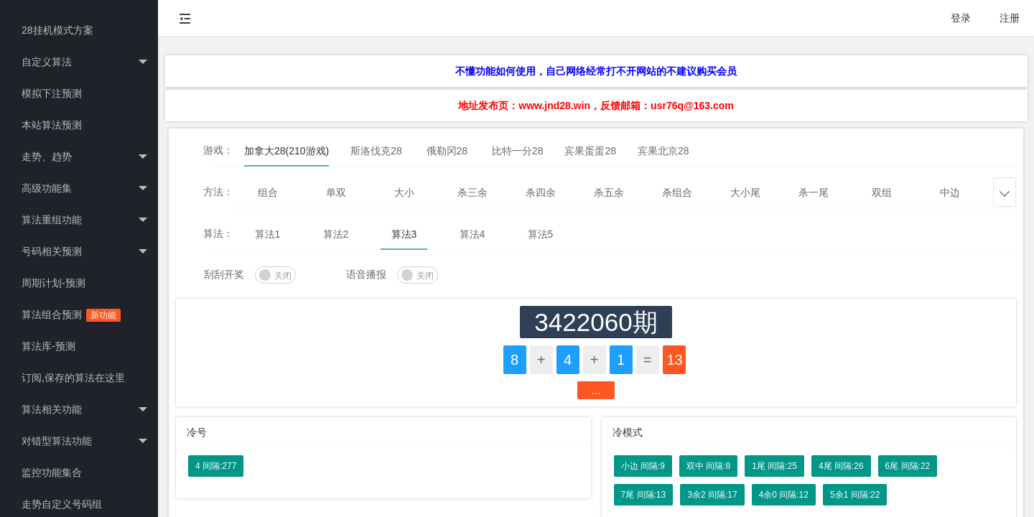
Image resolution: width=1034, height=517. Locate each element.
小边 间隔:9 (643, 466)
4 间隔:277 (215, 466)
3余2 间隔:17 (712, 495)
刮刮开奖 (224, 274)
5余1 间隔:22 (855, 495)
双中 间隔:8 (708, 466)
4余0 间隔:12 (784, 495)
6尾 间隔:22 (908, 466)
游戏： (218, 150)
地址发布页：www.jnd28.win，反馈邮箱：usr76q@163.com (595, 105)
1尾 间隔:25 (774, 466)
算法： (218, 233)
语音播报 (366, 274)
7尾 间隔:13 (643, 495)
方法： (218, 191)
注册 (1010, 18)
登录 (961, 18)
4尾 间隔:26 (841, 466)
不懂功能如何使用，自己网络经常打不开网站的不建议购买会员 (596, 71)
